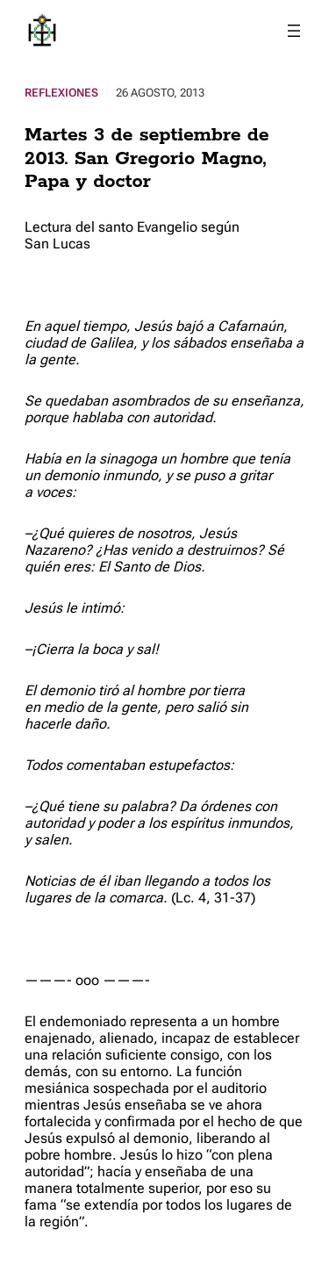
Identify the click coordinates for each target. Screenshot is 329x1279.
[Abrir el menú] (293, 30)
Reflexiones (61, 92)
